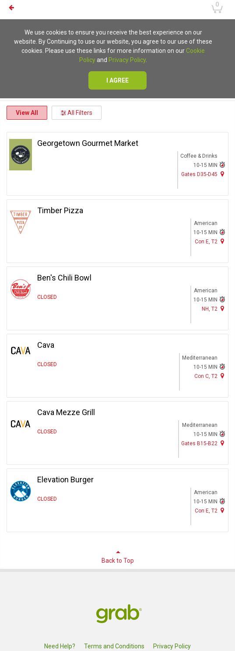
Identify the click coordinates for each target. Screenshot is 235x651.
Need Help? (59, 646)
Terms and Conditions (114, 646)
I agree (117, 80)
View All (27, 112)
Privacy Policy (127, 59)
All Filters (76, 112)
